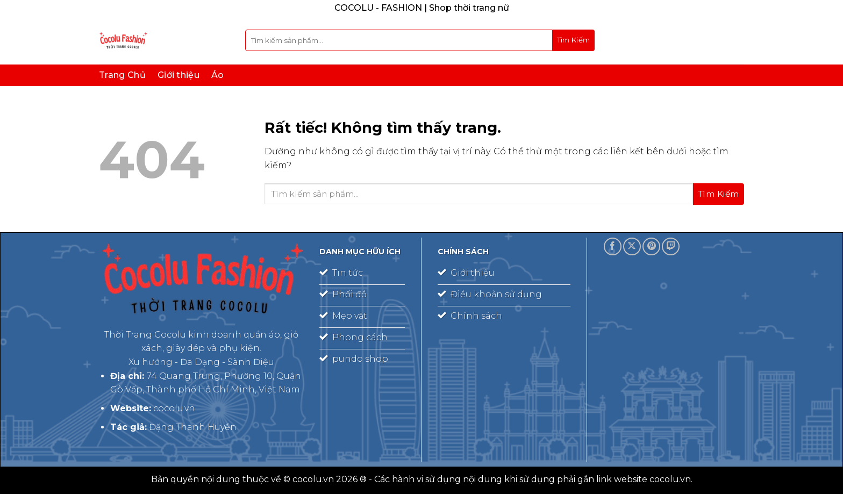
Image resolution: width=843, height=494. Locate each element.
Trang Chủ (122, 75)
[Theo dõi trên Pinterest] (651, 246)
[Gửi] (574, 40)
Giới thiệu (178, 75)
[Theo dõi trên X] (632, 246)
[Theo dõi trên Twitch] (671, 246)
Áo (217, 75)
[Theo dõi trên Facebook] (612, 246)
